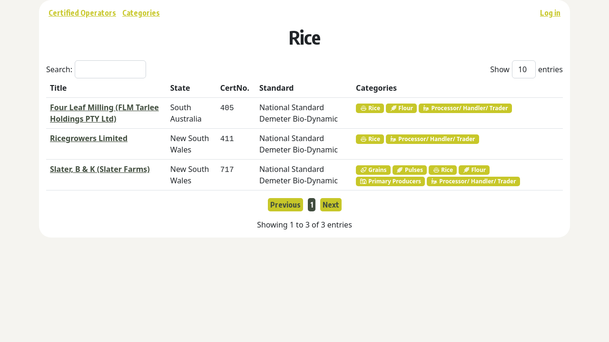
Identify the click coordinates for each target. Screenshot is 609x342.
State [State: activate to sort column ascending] (180, 88)
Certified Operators (82, 13)
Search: (96, 69)
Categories (141, 13)
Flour (401, 108)
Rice (370, 108)
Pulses (409, 170)
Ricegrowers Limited (89, 138)
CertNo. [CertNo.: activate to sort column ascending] (234, 88)
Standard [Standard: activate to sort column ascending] (276, 88)
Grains (373, 170)
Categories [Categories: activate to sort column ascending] (376, 88)
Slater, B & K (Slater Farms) (100, 169)
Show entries (526, 69)
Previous (285, 204)
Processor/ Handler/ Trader (465, 108)
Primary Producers (390, 181)
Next (331, 204)
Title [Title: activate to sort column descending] (58, 88)
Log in (550, 13)
